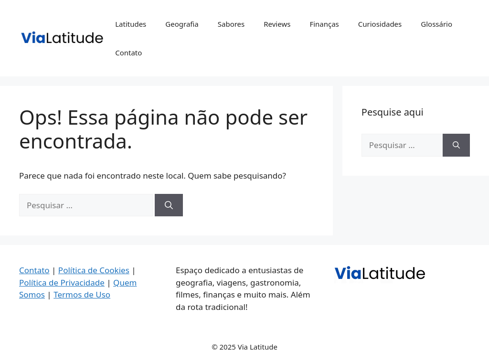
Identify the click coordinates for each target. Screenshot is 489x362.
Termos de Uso (81, 294)
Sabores (231, 24)
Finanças (324, 24)
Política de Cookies (93, 270)
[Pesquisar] (169, 205)
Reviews (277, 24)
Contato (128, 52)
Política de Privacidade (62, 282)
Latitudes (130, 24)
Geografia (181, 24)
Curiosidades (380, 24)
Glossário (436, 24)
